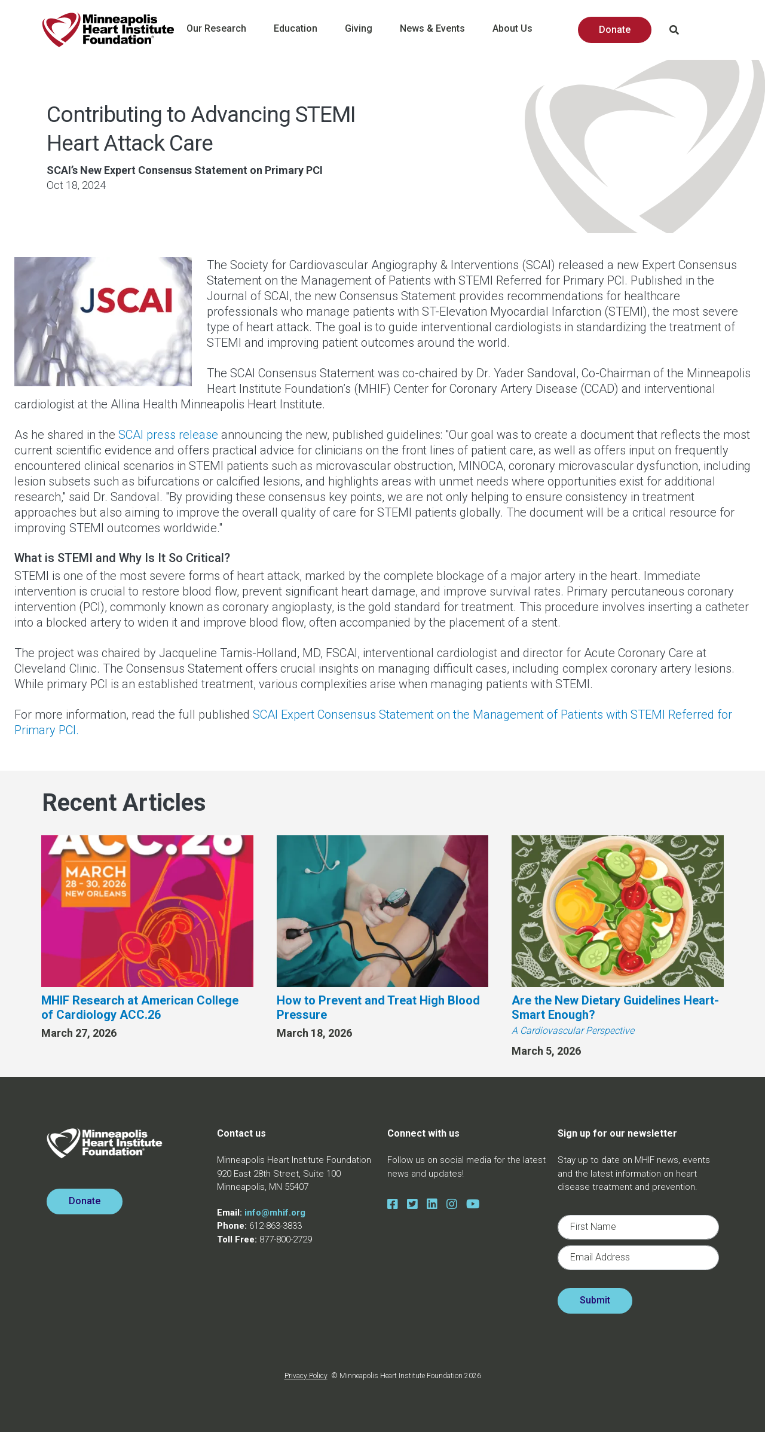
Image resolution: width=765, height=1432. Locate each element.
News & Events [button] (440, 30)
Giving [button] (366, 30)
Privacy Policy (306, 1376)
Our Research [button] (224, 30)
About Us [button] (520, 30)
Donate (615, 29)
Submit (595, 1300)
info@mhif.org (274, 1212)
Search (674, 30)
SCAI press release (168, 435)
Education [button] (303, 30)
